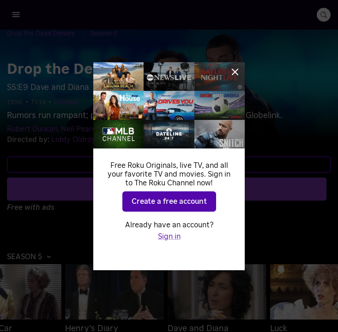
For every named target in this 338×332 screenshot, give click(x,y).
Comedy (66, 102)
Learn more (168, 164)
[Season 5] (103, 33)
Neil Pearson (82, 129)
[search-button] (324, 15)
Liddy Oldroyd (75, 139)
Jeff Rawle (125, 129)
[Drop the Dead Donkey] (48, 33)
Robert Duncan (32, 129)
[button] (31, 256)
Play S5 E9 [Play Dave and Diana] (174, 188)
